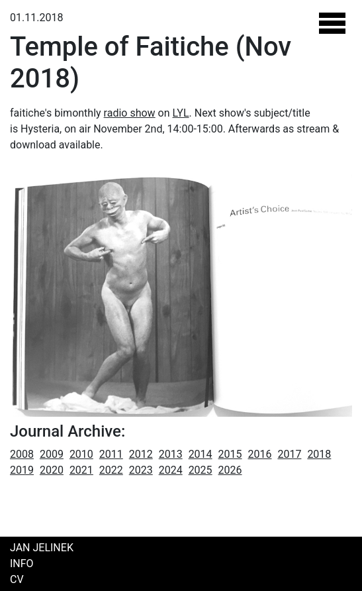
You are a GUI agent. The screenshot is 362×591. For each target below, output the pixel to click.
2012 (141, 454)
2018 (319, 454)
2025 (200, 470)
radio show (130, 113)
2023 (141, 470)
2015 (230, 454)
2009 (52, 454)
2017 (289, 454)
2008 (22, 454)
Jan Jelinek (41, 547)
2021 (81, 470)
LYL (181, 113)
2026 (230, 470)
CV (17, 579)
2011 (111, 454)
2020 (52, 470)
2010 (81, 454)
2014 (200, 454)
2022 (111, 470)
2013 (171, 454)
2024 (171, 470)
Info (22, 563)
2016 (260, 454)
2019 (22, 470)
